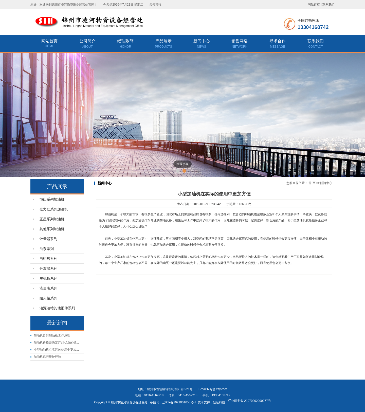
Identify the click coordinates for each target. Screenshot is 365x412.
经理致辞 (125, 44)
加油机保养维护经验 (47, 357)
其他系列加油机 (52, 229)
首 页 (311, 183)
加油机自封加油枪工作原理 (52, 335)
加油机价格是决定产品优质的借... (56, 342)
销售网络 (240, 44)
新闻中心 (201, 44)
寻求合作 (278, 44)
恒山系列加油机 (52, 199)
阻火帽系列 (48, 298)
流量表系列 (48, 288)
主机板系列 (48, 278)
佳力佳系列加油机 (54, 209)
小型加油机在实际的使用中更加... (56, 349)
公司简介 (87, 44)
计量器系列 (48, 239)
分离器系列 (48, 268)
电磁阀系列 (48, 259)
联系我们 (328, 4)
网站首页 (314, 4)
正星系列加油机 (52, 219)
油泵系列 (47, 249)
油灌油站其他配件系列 (57, 308)
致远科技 (219, 402)
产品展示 (163, 44)
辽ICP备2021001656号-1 (179, 402)
